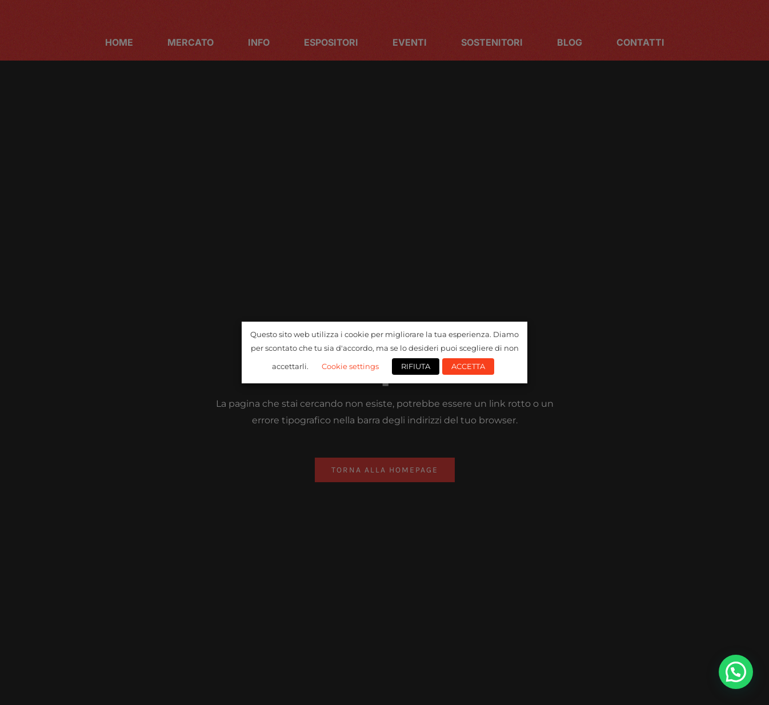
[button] (736, 672)
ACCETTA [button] (468, 366)
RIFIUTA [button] (415, 366)
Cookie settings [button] (350, 366)
